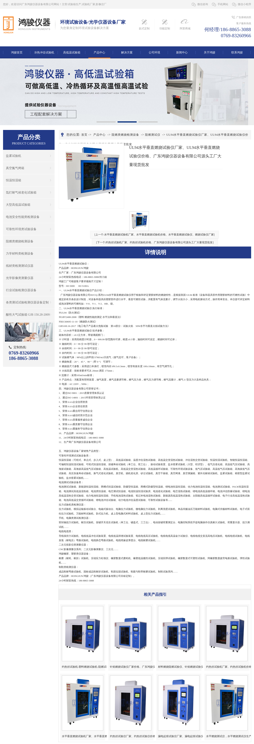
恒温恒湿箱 (13, 180)
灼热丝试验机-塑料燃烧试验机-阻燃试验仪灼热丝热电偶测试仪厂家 (83, 666)
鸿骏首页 (17, 52)
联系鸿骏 (237, 52)
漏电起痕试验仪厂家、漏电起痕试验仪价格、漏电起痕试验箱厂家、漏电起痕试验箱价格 (179, 736)
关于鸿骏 (209, 52)
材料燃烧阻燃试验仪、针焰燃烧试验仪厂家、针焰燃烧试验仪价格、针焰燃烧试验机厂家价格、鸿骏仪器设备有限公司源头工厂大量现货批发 (179, 666)
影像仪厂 (101, 4)
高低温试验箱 (71, 52)
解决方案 (127, 52)
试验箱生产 (74, 4)
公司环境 (154, 52)
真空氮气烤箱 (15, 168)
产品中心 (99, 52)
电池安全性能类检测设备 (23, 216)
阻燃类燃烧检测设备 (19, 241)
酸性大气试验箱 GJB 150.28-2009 (28, 314)
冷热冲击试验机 (44, 52)
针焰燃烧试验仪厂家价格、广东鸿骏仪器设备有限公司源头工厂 (131, 666)
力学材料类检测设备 (19, 253)
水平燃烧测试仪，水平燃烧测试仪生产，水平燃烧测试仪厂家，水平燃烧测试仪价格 (227, 736)
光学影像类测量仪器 (19, 278)
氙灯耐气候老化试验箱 (21, 192)
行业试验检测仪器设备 (21, 290)
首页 (84, 134)
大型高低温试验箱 (18, 204)
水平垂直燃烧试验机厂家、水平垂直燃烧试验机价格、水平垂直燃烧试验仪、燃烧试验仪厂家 (83, 736)
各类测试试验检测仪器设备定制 (27, 302)
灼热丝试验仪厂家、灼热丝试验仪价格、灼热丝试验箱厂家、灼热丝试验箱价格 (131, 736)
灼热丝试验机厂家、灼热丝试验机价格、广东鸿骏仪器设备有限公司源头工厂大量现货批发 (227, 666)
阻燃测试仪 (152, 134)
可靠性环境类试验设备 (21, 229)
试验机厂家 (88, 4)
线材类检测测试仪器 (19, 265)
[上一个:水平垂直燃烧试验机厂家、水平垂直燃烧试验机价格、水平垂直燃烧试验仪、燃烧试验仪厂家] (154, 234)
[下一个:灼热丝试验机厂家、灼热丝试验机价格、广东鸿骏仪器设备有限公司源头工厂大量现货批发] (155, 242)
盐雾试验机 (13, 155)
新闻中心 (182, 52)
